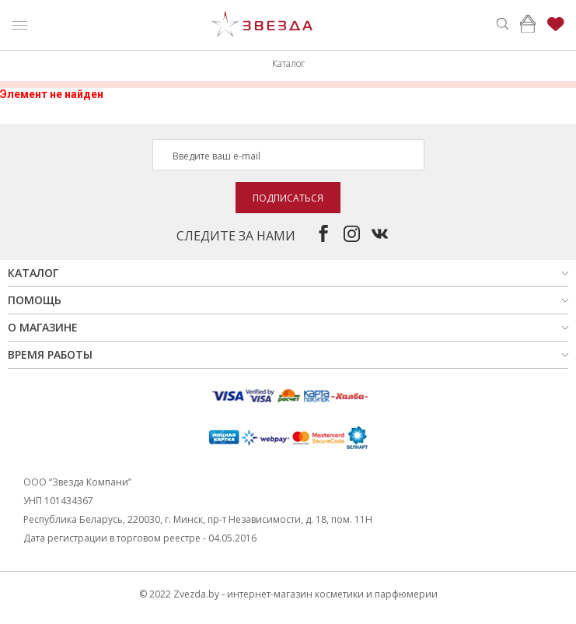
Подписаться (288, 198)
